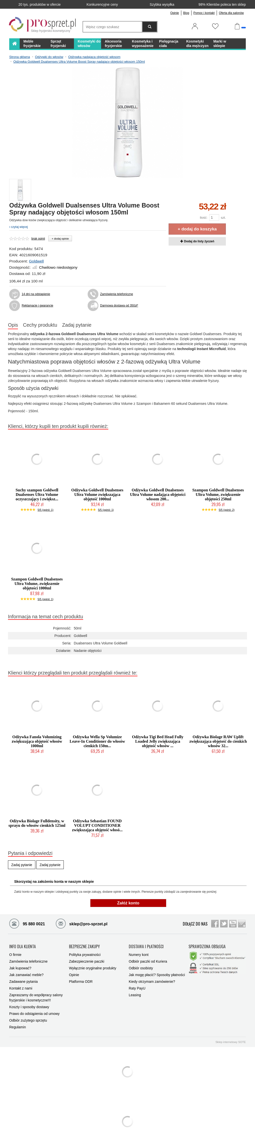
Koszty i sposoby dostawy (29, 1006)
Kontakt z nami (20, 988)
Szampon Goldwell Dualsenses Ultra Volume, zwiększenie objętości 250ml (218, 494)
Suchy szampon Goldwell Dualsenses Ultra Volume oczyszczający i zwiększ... (36, 494)
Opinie (174, 13)
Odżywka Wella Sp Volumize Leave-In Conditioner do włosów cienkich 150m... (97, 741)
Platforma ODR (81, 981)
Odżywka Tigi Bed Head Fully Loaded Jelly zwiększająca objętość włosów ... (158, 741)
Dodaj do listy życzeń (197, 241)
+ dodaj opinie (60, 238)
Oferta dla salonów (231, 13)
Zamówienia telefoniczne (116, 294)
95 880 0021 (27, 923)
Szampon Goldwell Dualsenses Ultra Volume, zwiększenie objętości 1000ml (37, 583)
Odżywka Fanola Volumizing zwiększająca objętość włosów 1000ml (37, 741)
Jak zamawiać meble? (26, 974)
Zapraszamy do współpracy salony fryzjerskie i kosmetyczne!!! (36, 997)
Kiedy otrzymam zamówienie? (152, 981)
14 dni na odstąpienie (36, 294)
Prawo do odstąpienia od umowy (34, 1013)
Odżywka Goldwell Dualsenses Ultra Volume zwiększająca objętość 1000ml (97, 494)
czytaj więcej (18, 227)
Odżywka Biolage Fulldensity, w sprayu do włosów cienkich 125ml (36, 823)
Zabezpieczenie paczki (86, 961)
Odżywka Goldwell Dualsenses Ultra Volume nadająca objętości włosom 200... (158, 494)
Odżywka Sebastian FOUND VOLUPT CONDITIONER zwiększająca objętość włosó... (97, 825)
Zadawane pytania (23, 981)
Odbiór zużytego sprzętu (28, 1020)
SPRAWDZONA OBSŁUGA (207, 946)
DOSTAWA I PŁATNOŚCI (146, 946)
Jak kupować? (20, 968)
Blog (186, 13)
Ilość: (203, 217)
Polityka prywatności (85, 954)
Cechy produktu (40, 325)
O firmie (15, 954)
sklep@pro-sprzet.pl (78, 923)
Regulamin (17, 1027)
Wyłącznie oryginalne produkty (92, 968)
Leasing (135, 994)
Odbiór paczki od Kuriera (148, 961)
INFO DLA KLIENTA (22, 946)
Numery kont (138, 954)
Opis (13, 325)
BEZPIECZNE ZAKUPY (84, 946)
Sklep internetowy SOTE (230, 1041)
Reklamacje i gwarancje (37, 305)
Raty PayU (137, 988)
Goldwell (36, 261)
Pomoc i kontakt (204, 13)
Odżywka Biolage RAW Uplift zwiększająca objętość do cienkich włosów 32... (218, 741)
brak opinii (38, 238)
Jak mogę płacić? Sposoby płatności (157, 974)
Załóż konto (128, 903)
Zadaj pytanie (77, 325)
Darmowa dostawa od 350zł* (119, 305)
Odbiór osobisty (141, 968)
